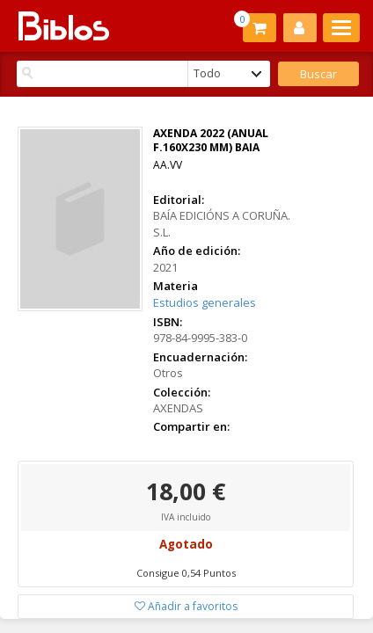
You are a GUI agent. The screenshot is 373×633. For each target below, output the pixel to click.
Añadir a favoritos (186, 606)
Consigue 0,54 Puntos (186, 573)
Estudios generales (204, 302)
